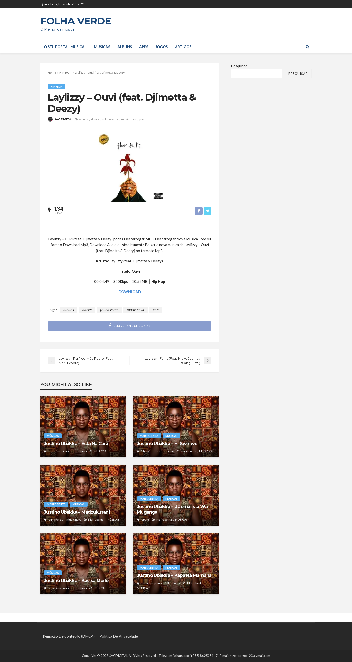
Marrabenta (149, 435)
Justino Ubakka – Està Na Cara (76, 443)
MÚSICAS (102, 46)
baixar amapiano (58, 451)
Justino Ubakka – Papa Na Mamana (174, 575)
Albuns (83, 119)
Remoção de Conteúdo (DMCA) (69, 636)
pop (141, 119)
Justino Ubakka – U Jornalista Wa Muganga (172, 509)
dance (95, 119)
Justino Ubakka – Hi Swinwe (167, 443)
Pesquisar (239, 66)
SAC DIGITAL (63, 119)
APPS (143, 46)
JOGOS (161, 46)
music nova (128, 119)
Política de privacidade (118, 636)
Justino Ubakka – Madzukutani (77, 512)
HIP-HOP (56, 86)
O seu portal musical (65, 46)
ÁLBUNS (124, 46)
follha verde (110, 119)
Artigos (183, 46)
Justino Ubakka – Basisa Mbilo (76, 580)
